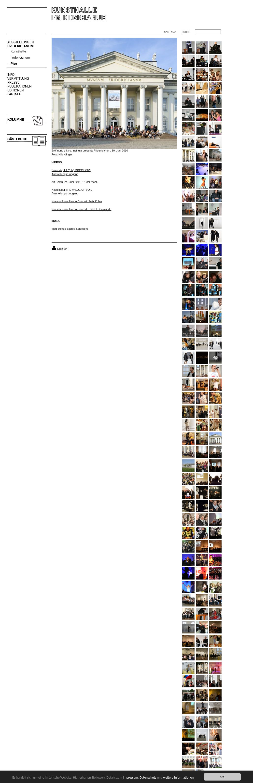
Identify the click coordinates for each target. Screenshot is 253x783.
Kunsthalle (18, 51)
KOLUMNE (15, 119)
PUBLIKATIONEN (19, 86)
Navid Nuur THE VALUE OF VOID (72, 189)
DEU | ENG (170, 32)
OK (222, 777)
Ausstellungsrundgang (65, 193)
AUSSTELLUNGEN (20, 42)
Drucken (62, 248)
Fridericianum (20, 57)
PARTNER (14, 94)
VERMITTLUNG (18, 78)
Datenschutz (148, 777)
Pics (14, 63)
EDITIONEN (15, 90)
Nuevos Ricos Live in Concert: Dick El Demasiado (81, 209)
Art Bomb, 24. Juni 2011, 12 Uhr (71, 181)
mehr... (95, 181)
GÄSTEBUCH (17, 139)
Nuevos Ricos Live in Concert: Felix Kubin (77, 201)
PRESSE (13, 82)
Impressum (130, 777)
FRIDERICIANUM (20, 46)
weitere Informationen (178, 777)
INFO (10, 74)
